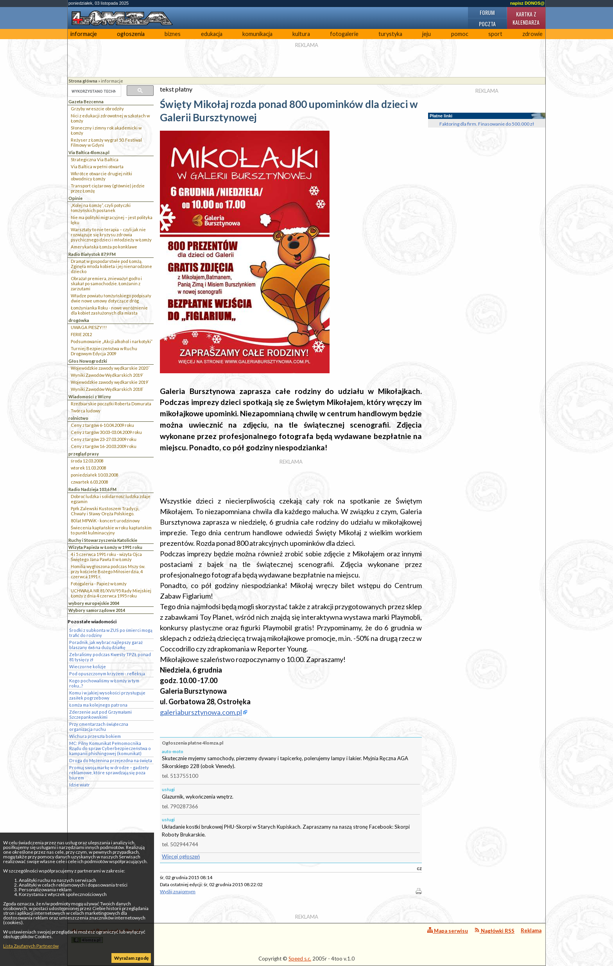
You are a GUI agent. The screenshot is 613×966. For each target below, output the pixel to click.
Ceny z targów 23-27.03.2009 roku (103, 439)
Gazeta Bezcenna (86, 101)
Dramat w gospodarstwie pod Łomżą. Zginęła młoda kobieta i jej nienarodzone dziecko (111, 266)
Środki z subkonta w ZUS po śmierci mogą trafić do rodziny (110, 633)
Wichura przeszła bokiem (95, 736)
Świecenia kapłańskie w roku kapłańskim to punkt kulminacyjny (111, 530)
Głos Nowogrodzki (87, 360)
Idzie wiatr (79, 784)
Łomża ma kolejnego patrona (98, 704)
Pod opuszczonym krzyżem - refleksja (107, 673)
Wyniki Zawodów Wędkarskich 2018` (107, 389)
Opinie (75, 198)
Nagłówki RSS (494, 930)
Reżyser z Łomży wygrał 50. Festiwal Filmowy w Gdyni (106, 142)
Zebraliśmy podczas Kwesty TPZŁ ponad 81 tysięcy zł (110, 657)
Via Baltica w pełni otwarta (97, 166)
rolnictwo (78, 418)
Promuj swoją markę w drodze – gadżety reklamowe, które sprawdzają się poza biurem (109, 772)
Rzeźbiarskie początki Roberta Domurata (111, 403)
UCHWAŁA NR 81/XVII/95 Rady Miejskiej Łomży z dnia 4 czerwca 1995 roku (111, 593)
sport (495, 34)
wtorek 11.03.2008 (88, 467)
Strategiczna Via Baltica (94, 159)
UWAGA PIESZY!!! (89, 327)
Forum (487, 12)
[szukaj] (94, 91)
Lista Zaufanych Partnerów (31, 946)
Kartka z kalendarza (526, 18)
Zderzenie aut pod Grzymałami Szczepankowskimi (100, 714)
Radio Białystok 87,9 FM (92, 254)
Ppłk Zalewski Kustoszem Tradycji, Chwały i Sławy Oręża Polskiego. (105, 511)
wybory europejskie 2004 (93, 603)
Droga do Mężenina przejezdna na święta (110, 760)
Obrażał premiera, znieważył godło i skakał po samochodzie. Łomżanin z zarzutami (106, 283)
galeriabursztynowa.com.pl (201, 712)
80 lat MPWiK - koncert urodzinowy (105, 520)
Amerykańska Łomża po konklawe (104, 246)
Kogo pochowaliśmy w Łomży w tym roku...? (104, 683)
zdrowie (532, 34)
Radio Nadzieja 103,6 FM (92, 489)
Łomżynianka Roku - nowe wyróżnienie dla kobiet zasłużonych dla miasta (109, 310)
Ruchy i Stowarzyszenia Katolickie (102, 540)
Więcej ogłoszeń (181, 856)
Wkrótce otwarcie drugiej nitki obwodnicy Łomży (101, 176)
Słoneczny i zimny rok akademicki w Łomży (106, 130)
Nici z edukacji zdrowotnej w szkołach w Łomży (110, 118)
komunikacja (257, 34)
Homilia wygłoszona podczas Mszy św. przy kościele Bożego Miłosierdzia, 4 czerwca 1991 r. (108, 571)
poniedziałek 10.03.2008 (94, 474)
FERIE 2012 (81, 334)
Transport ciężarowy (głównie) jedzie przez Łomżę (108, 188)
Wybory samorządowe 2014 (96, 610)
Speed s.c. (300, 958)
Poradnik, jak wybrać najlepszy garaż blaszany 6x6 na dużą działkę (106, 645)
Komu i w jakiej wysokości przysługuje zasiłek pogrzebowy (107, 695)
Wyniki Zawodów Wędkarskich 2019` (107, 375)
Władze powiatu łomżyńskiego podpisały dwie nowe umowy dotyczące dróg (111, 298)
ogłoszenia (131, 34)
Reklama (531, 930)
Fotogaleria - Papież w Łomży (99, 583)
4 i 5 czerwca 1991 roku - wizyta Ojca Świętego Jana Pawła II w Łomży (106, 557)
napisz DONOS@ (527, 3)
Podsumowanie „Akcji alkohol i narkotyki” (111, 341)
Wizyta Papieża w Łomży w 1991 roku (105, 547)
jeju (426, 34)
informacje (83, 34)
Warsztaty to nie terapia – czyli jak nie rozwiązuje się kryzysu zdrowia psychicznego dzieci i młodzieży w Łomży (111, 234)
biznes (173, 34)
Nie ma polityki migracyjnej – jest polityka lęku (111, 220)
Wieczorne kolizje (87, 666)
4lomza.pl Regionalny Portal (106, 935)
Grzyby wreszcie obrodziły (97, 108)
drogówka (78, 320)
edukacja (211, 34)
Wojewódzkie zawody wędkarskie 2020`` (110, 368)
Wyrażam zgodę (131, 958)
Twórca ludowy (85, 410)
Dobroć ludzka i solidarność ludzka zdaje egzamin (111, 499)
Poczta (487, 24)
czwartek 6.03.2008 (89, 481)
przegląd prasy (83, 453)
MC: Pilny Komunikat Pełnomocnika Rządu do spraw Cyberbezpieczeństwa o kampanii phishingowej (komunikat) (110, 748)
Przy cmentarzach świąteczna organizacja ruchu (98, 726)
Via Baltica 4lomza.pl (88, 152)
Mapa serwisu (447, 930)
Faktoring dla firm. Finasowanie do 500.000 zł (486, 124)
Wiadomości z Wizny (89, 396)
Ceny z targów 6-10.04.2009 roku (102, 425)
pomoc (459, 34)
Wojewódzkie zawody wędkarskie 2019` (110, 382)
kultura (301, 34)
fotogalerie (344, 34)
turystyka (390, 34)
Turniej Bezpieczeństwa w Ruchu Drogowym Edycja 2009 (104, 351)
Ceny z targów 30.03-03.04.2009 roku (106, 432)
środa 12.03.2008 (87, 460)
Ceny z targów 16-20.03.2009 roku (103, 446)
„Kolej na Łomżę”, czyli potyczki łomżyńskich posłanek (101, 208)
